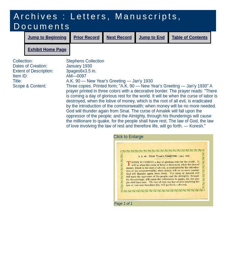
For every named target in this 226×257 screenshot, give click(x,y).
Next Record (119, 37)
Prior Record (87, 37)
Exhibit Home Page (47, 49)
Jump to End (152, 37)
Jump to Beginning (47, 37)
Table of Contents (189, 37)
